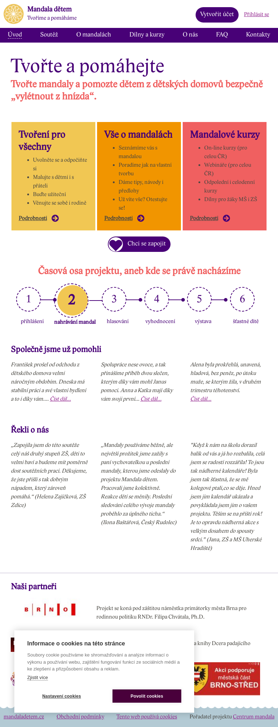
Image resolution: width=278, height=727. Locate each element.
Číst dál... (60, 399)
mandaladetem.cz (24, 716)
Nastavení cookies (61, 696)
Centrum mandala (253, 716)
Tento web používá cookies (146, 716)
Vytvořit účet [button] (217, 14)
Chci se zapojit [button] (137, 245)
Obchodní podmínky (80, 716)
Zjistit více (37, 677)
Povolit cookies (146, 696)
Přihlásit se (256, 14)
